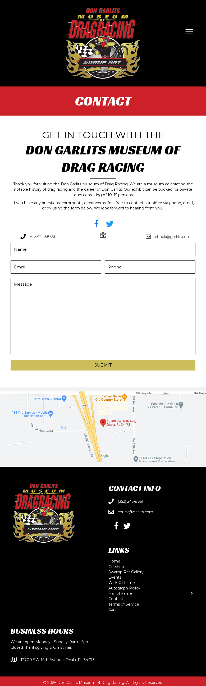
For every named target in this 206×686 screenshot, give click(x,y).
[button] (96, 224)
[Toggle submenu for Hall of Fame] (191, 591)
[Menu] (189, 32)
